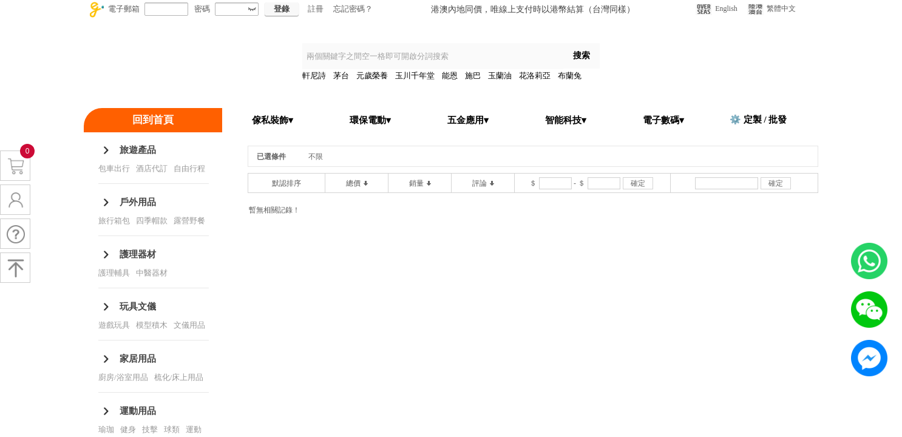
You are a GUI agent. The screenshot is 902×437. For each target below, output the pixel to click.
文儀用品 (189, 325)
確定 (638, 183)
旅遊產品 (138, 150)
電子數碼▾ (663, 120)
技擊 (150, 429)
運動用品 (138, 411)
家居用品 (138, 359)
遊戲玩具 (114, 325)
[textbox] (432, 56)
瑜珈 (106, 429)
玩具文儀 (138, 306)
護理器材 (138, 254)
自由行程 (189, 168)
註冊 (316, 8)
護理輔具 (114, 272)
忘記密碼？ (353, 8)
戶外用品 (138, 202)
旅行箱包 (114, 220)
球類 (172, 429)
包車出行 (114, 168)
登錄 (282, 8)
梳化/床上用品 (179, 377)
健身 (128, 429)
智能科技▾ (565, 120)
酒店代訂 (152, 168)
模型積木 (152, 325)
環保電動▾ (370, 120)
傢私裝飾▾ (272, 120)
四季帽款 (152, 220)
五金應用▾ (468, 120)
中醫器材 (152, 272)
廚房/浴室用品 (123, 377)
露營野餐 (189, 220)
